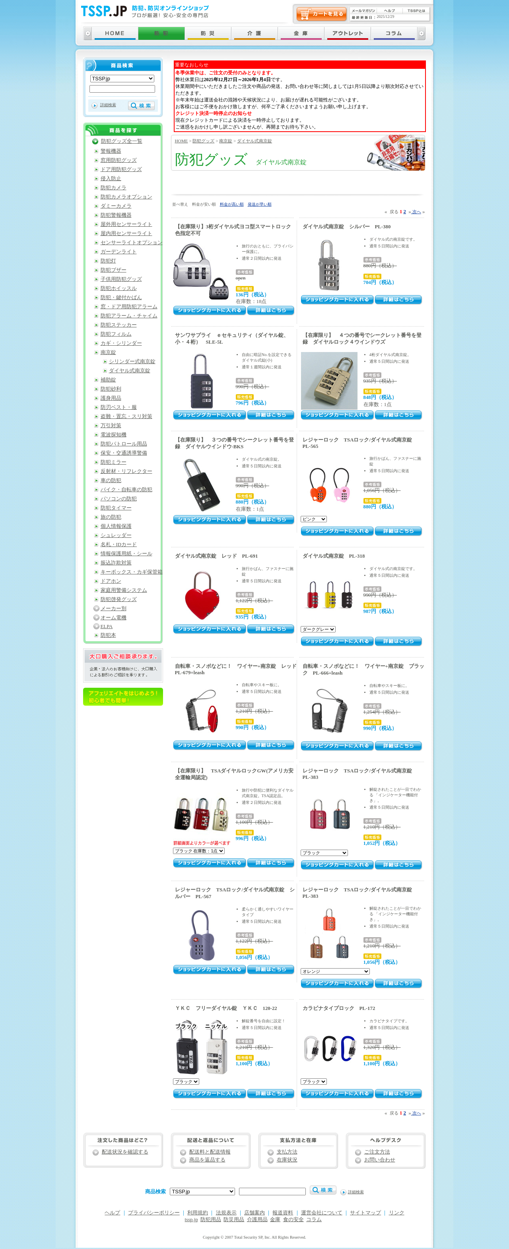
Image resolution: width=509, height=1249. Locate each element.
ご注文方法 (377, 1152)
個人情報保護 (116, 526)
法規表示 (226, 1213)
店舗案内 (254, 1213)
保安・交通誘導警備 (124, 453)
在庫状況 (287, 1160)
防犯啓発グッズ (119, 599)
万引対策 (111, 425)
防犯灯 (108, 261)
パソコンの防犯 (119, 499)
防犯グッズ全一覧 (121, 141)
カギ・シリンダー (121, 343)
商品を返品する (207, 1160)
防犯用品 (210, 1219)
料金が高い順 (232, 204)
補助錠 (108, 380)
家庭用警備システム (124, 590)
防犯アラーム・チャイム (129, 316)
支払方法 (287, 1152)
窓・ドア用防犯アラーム (129, 306)
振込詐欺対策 (116, 563)
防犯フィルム (116, 334)
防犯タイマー (116, 508)
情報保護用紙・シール (126, 553)
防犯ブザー (113, 270)
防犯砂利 (111, 389)
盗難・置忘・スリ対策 (126, 416)
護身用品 (111, 398)
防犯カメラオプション (126, 197)
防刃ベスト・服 (119, 407)
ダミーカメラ (116, 206)
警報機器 (111, 151)
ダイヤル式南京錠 (254, 140)
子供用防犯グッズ (121, 279)
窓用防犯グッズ (119, 160)
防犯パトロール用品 (124, 444)
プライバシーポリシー (154, 1213)
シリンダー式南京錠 (132, 361)
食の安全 (293, 1219)
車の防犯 (111, 480)
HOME (181, 140)
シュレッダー (116, 535)
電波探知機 (113, 435)
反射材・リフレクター (126, 471)
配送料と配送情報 (210, 1152)
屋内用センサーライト (126, 233)
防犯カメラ (113, 188)
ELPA (107, 626)
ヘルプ (112, 1213)
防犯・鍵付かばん (121, 297)
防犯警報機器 (116, 215)
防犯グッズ (203, 140)
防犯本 (108, 635)
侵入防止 (111, 178)
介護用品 (257, 1219)
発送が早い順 (260, 204)
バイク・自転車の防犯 (126, 489)
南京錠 (225, 140)
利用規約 (197, 1213)
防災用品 (233, 1219)
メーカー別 (113, 608)
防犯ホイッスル (119, 288)
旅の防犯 (111, 517)
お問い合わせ (379, 1160)
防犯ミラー (113, 462)
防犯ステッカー (119, 325)
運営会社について (321, 1213)
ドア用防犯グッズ (121, 169)
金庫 (275, 1219)
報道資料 (282, 1213)
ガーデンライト (119, 252)
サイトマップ (365, 1213)
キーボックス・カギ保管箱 (132, 572)
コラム (314, 1219)
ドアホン (111, 581)
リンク (396, 1213)
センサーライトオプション (132, 242)
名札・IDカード (119, 544)
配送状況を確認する (125, 1152)
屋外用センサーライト (126, 224)
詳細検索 (108, 105)
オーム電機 (113, 618)
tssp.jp (191, 1219)
